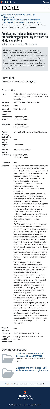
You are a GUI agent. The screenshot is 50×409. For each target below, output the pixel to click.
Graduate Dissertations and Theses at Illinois (22, 20)
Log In (45, 2)
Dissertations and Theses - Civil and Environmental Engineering (32, 369)
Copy (32, 82)
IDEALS (11, 8)
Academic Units (10, 17)
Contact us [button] (9, 384)
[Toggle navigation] (47, 8)
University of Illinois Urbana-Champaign (18, 15)
